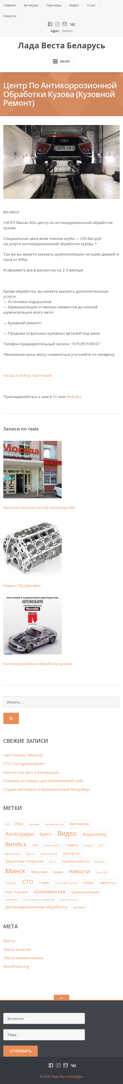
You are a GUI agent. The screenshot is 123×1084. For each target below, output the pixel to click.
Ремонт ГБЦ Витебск (22, 585)
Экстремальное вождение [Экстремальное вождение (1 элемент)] (39, 899)
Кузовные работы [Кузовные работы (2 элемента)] (75, 861)
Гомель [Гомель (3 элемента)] (72, 844)
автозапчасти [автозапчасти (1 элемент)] (68, 899)
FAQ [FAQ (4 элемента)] (19, 823)
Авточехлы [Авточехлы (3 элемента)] (79, 823)
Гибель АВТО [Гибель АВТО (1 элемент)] (52, 845)
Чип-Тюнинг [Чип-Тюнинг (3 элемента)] (16, 891)
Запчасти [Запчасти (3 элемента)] (71, 853)
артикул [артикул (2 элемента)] (79, 907)
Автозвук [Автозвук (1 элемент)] (34, 824)
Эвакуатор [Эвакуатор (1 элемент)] (11, 899)
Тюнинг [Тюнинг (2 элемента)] (88, 883)
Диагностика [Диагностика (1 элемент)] (12, 853)
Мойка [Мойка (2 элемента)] (58, 872)
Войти (9, 940)
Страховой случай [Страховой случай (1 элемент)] (66, 883)
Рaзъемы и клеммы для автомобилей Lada (43, 780)
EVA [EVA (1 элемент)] (7, 824)
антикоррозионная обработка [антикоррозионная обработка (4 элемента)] (36, 907)
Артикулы (31, 5)
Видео (74, 5)
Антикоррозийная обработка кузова (37, 663)
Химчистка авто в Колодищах (31, 772)
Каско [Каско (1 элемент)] (52, 861)
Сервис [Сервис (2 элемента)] (44, 883)
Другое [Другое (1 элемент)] (30, 853)
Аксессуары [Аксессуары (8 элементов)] (19, 833)
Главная (9, 5)
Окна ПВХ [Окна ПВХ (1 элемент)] (101, 872)
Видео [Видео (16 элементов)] (67, 833)
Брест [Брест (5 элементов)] (45, 834)
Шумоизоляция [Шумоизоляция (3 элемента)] (85, 891)
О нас (91, 5)
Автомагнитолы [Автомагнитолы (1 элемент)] (54, 824)
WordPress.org (16, 966)
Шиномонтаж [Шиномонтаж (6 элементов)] (50, 891)
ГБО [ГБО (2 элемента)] (35, 845)
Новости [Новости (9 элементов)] (79, 871)
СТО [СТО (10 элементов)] (27, 881)
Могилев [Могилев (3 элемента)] (39, 871)
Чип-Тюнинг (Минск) (23, 755)
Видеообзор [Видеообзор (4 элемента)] (94, 834)
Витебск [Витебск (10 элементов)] (15, 844)
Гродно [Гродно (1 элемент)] (88, 845)
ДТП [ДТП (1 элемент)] (101, 845)
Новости (9, 16)
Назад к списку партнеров (27, 375)
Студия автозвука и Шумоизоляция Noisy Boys (46, 789)
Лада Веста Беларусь (67, 1076)
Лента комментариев (23, 957)
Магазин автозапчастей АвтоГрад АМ (38, 507)
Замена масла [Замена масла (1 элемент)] (48, 853)
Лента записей (17, 949)
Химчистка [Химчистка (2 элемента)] (108, 883)
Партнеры (53, 5)
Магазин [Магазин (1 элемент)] (100, 861)
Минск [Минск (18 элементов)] (15, 870)
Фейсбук (74, 396)
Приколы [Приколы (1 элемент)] (10, 883)
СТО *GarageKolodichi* (24, 763)
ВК (55, 396)
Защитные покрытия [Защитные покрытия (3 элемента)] (24, 861)
